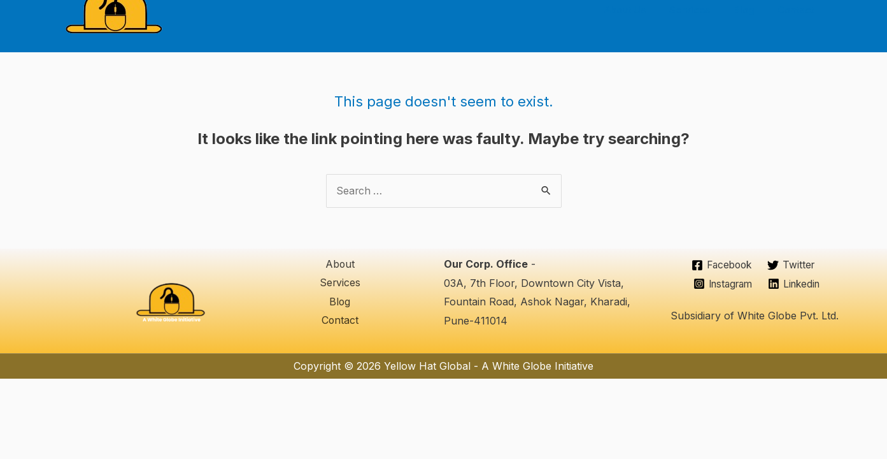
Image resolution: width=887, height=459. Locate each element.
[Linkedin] (796, 284)
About (340, 264)
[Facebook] (720, 266)
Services (700, 10)
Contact (798, 10)
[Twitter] (792, 266)
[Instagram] (721, 284)
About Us (640, 10)
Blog (750, 10)
